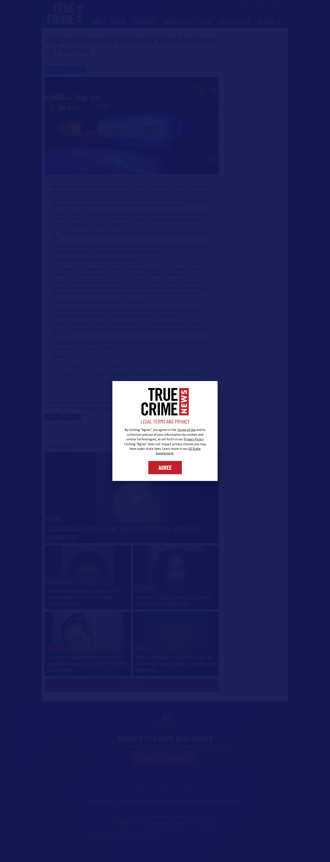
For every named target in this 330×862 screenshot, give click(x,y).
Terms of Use (186, 430)
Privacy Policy (193, 439)
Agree (165, 467)
